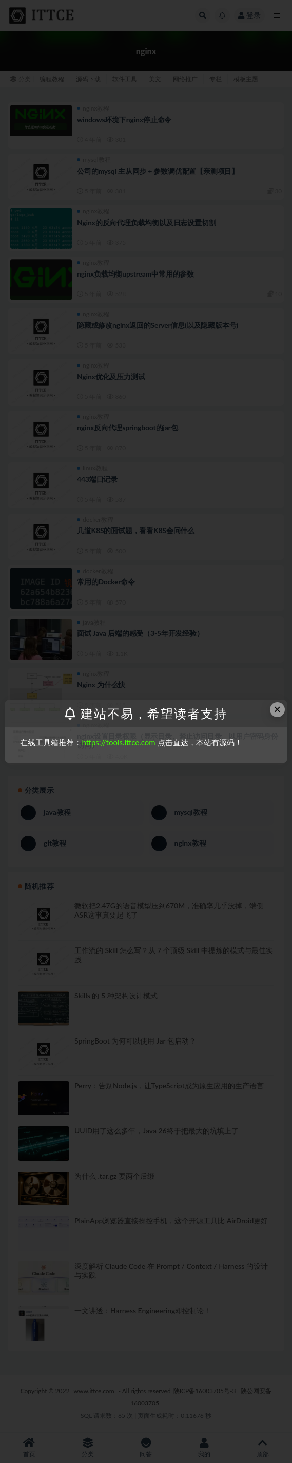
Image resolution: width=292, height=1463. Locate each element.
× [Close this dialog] (277, 709)
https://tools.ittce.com (118, 742)
